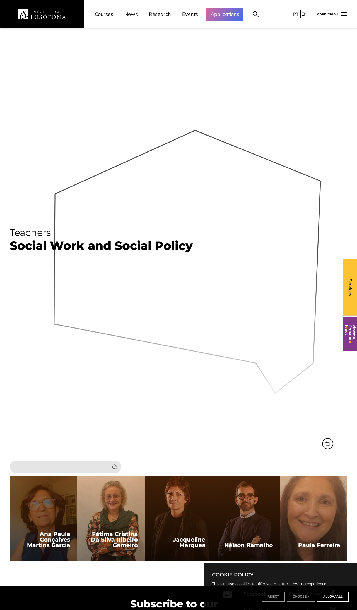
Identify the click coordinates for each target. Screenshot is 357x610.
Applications (225, 14)
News (131, 14)
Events (190, 14)
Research (160, 14)
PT (296, 14)
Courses (104, 14)
